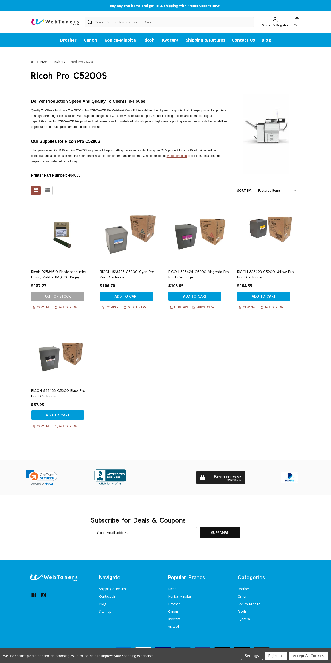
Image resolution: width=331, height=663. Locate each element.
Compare (42, 307)
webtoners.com (177, 155)
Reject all (276, 655)
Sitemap (105, 611)
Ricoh (148, 40)
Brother (68, 40)
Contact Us (243, 40)
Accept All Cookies (308, 655)
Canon (90, 40)
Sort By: (244, 190)
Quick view (66, 307)
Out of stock (58, 296)
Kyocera (170, 40)
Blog (266, 40)
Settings (252, 655)
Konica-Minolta (120, 40)
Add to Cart (126, 296)
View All (174, 626)
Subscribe (220, 533)
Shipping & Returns (205, 40)
